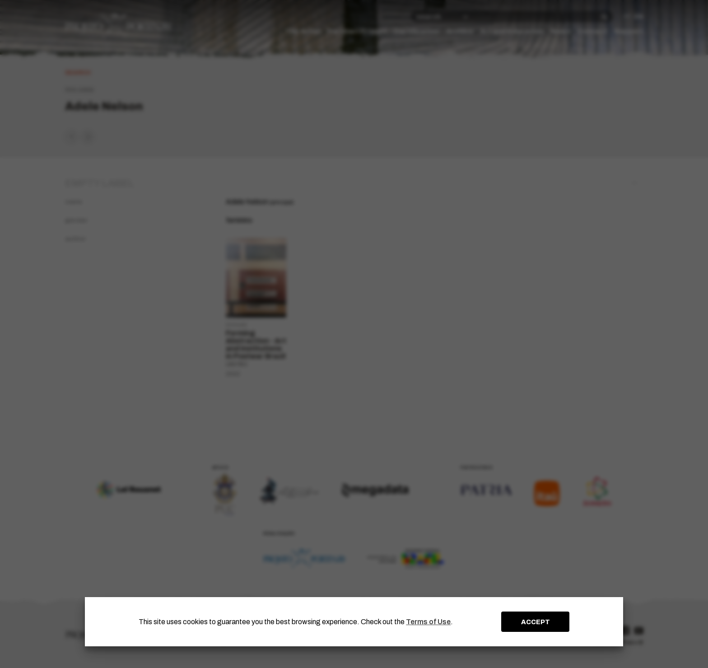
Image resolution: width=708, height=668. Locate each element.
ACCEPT (535, 622)
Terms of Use (428, 622)
